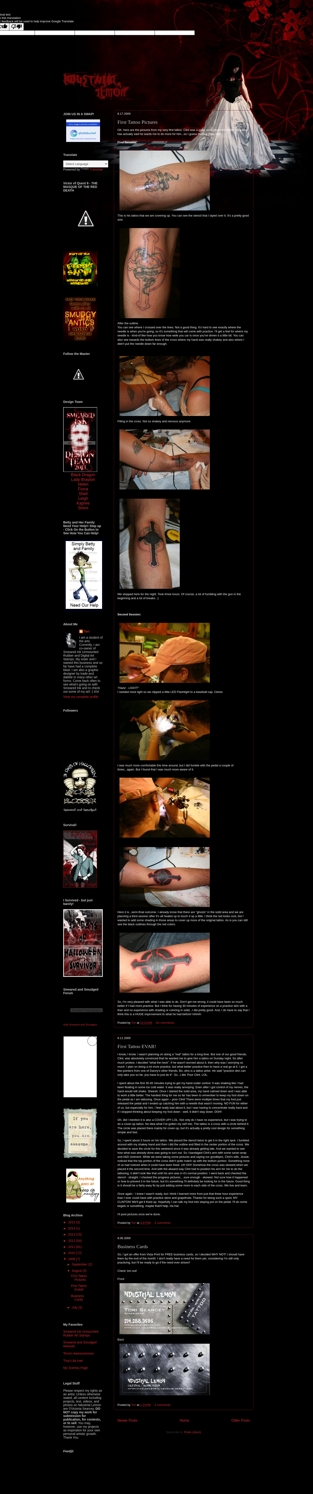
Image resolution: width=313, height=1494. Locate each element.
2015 (72, 1222)
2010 (72, 1253)
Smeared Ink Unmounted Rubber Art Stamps (80, 1333)
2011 (72, 1247)
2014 (72, 1228)
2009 (72, 1259)
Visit (80, 1024)
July (75, 1307)
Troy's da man (73, 1360)
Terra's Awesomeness (78, 1353)
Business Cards (132, 1246)
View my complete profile (80, 697)
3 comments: (163, 1222)
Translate (92, 169)
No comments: (165, 1022)
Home (184, 1420)
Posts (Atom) (192, 1432)
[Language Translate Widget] (85, 163)
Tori (86, 631)
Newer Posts (127, 1420)
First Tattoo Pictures (137, 122)
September (80, 1264)
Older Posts (240, 1420)
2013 (72, 1234)
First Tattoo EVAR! (136, 1046)
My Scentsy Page (75, 1368)
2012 (72, 1241)
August (77, 1270)
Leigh (83, 498)
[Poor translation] (16, 26)
